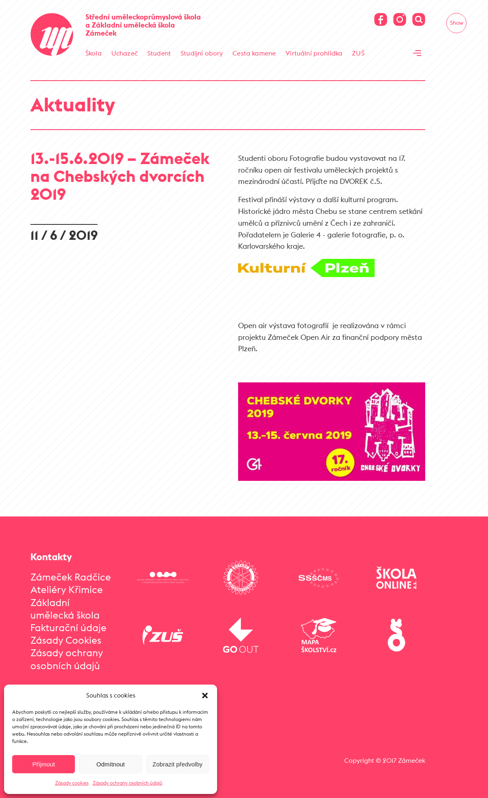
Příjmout (43, 764)
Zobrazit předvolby (177, 764)
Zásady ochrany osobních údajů (127, 783)
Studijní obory (202, 53)
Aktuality (72, 104)
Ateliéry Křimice (66, 589)
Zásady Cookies (65, 640)
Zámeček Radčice (70, 577)
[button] (205, 695)
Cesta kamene (254, 53)
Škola (93, 53)
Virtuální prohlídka (314, 53)
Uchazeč (124, 53)
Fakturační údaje (68, 627)
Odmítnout (110, 764)
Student (159, 53)
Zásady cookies (72, 783)
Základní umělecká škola (65, 608)
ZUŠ (358, 53)
